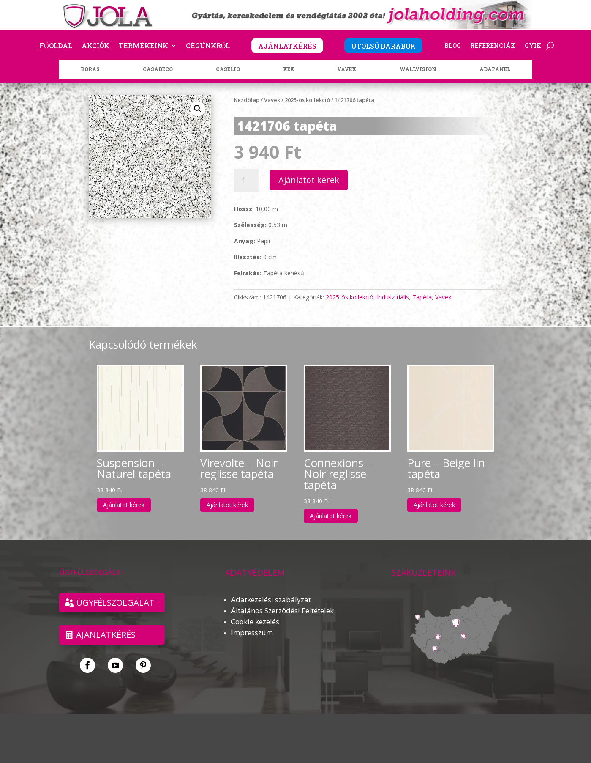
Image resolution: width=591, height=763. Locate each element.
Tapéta (422, 297)
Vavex (272, 100)
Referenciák (492, 46)
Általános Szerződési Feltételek (282, 610)
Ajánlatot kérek (308, 180)
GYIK (533, 46)
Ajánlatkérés (106, 634)
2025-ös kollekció (307, 100)
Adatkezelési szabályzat (271, 599)
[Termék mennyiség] (246, 180)
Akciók (95, 46)
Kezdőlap (246, 100)
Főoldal (55, 46)
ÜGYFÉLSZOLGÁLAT (115, 602)
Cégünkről (208, 46)
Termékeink (143, 46)
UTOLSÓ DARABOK (383, 45)
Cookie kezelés (255, 621)
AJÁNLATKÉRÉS (287, 45)
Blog (452, 46)
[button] (197, 108)
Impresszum (252, 632)
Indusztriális (393, 297)
